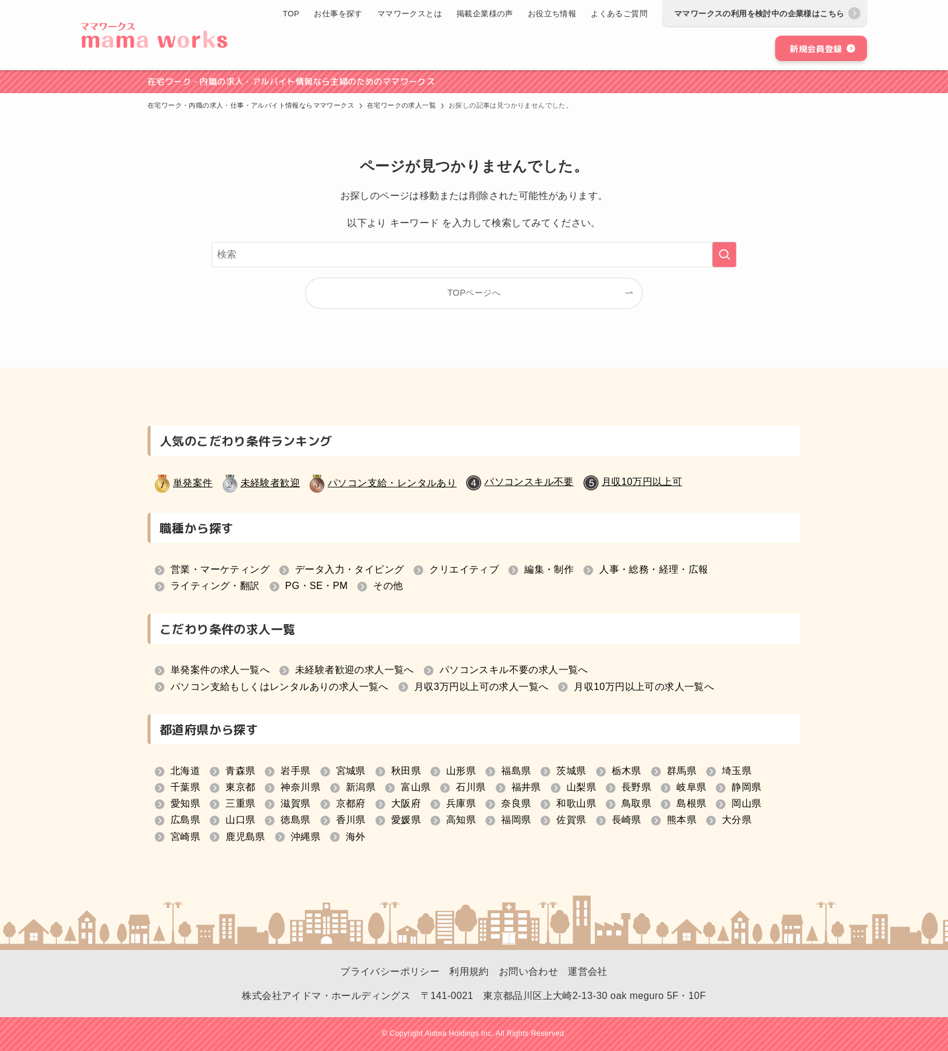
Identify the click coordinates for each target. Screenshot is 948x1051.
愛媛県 (406, 820)
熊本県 (681, 820)
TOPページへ (474, 293)
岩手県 (295, 771)
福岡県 (516, 820)
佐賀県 (571, 820)
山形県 (461, 771)
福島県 (516, 771)
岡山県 (746, 803)
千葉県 (185, 787)
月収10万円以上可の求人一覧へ (644, 687)
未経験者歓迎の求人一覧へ (354, 670)
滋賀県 (295, 803)
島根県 (691, 803)
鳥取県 (636, 803)
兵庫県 (461, 803)
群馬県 (681, 771)
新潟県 (360, 787)
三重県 (240, 803)
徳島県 (295, 820)
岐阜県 (691, 787)
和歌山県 (576, 803)
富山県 (415, 787)
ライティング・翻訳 (215, 586)
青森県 (240, 771)
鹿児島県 (245, 836)
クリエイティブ (464, 569)
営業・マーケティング (220, 569)
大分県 (737, 820)
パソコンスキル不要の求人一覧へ (514, 670)
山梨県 (581, 787)
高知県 (461, 820)
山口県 (240, 820)
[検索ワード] (474, 254)
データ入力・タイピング (349, 569)
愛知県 (185, 803)
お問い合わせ (528, 971)
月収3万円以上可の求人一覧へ (481, 687)
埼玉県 (737, 771)
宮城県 (351, 771)
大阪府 (406, 803)
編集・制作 (549, 569)
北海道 (185, 771)
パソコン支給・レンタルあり (392, 483)
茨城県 (571, 771)
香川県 (351, 820)
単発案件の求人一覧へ (220, 670)
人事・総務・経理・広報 (653, 569)
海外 (356, 836)
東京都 (240, 787)
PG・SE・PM (316, 586)
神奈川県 (300, 787)
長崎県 (626, 820)
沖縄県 (305, 836)
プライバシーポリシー (390, 971)
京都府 (351, 803)
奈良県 (516, 803)
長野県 (636, 787)
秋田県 (406, 771)
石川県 (470, 787)
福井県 (526, 787)
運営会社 (588, 971)
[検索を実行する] (724, 254)
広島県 (185, 820)
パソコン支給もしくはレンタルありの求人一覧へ (279, 687)
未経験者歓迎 (270, 483)
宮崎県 (185, 836)
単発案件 (193, 483)
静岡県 (746, 787)
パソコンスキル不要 (529, 482)
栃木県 (626, 771)
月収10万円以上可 (642, 482)
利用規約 (469, 971)
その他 (388, 586)
